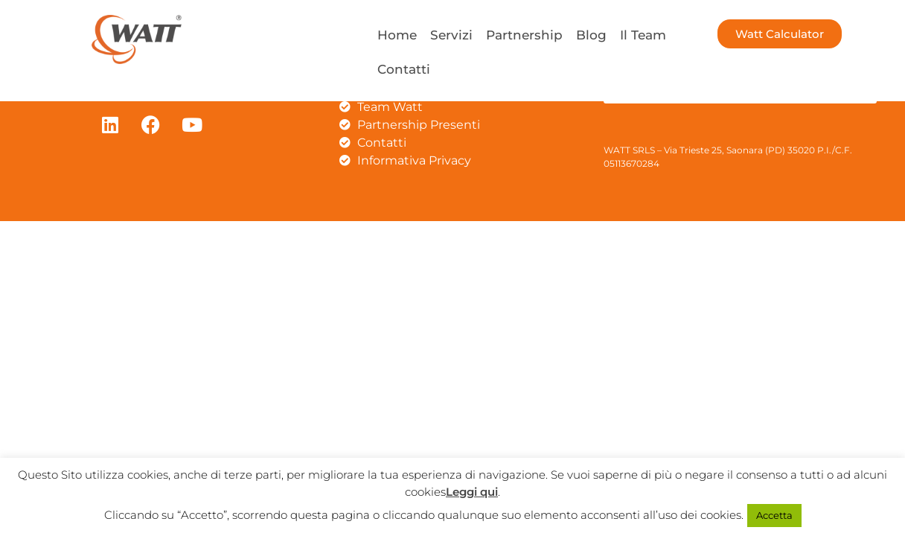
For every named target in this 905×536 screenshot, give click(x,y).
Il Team (643, 35)
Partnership (524, 35)
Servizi (451, 35)
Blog (591, 35)
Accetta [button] (774, 515)
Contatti (403, 69)
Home (397, 35)
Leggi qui (472, 492)
